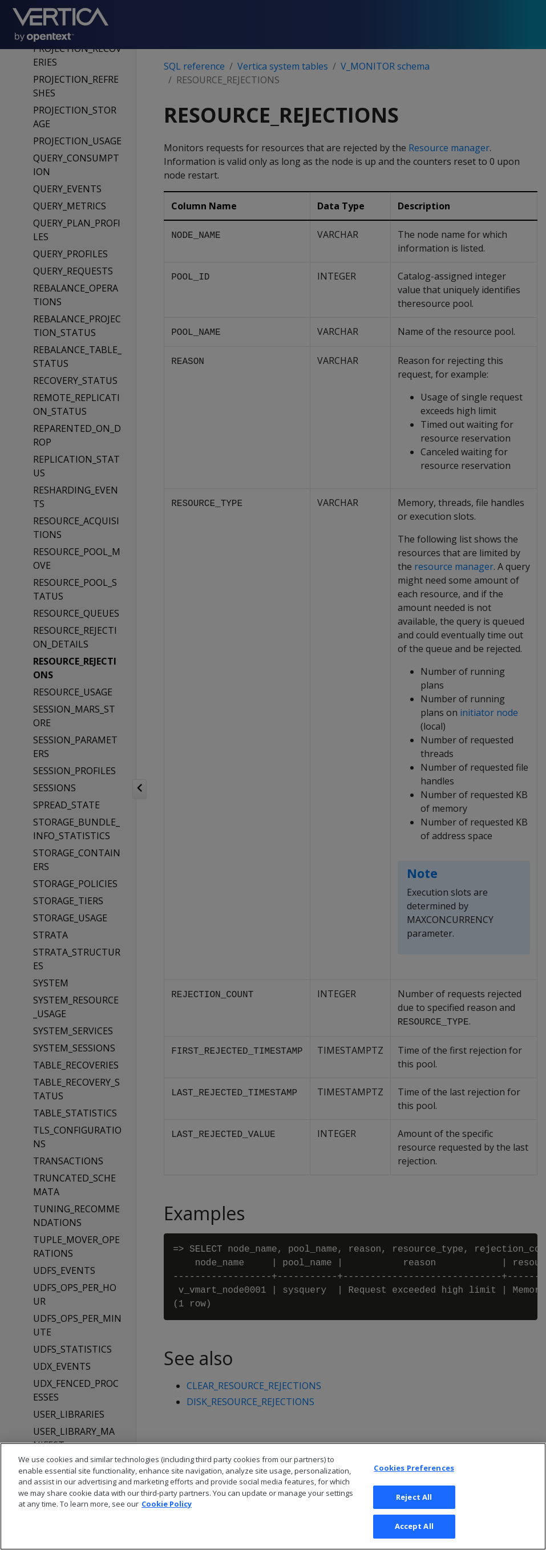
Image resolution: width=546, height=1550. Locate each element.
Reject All (414, 1516)
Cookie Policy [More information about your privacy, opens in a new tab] (166, 1522)
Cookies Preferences (414, 1487)
